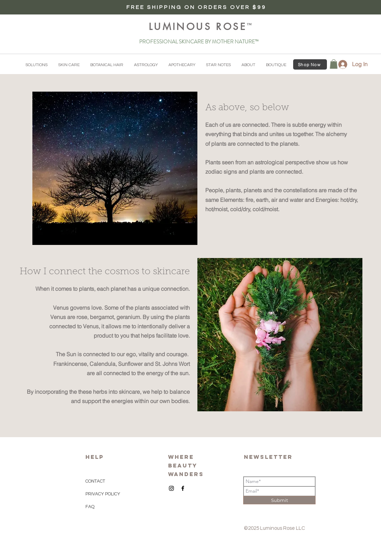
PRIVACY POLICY (103, 494)
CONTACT (95, 481)
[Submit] (279, 500)
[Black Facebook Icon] (182, 488)
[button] (36, 65)
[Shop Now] (310, 64)
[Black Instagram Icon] (171, 488)
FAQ (89, 506)
